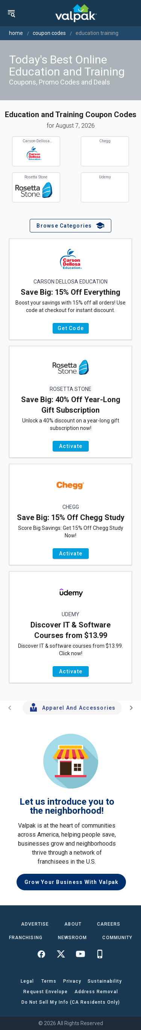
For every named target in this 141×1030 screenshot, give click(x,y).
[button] (70, 225)
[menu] (11, 13)
